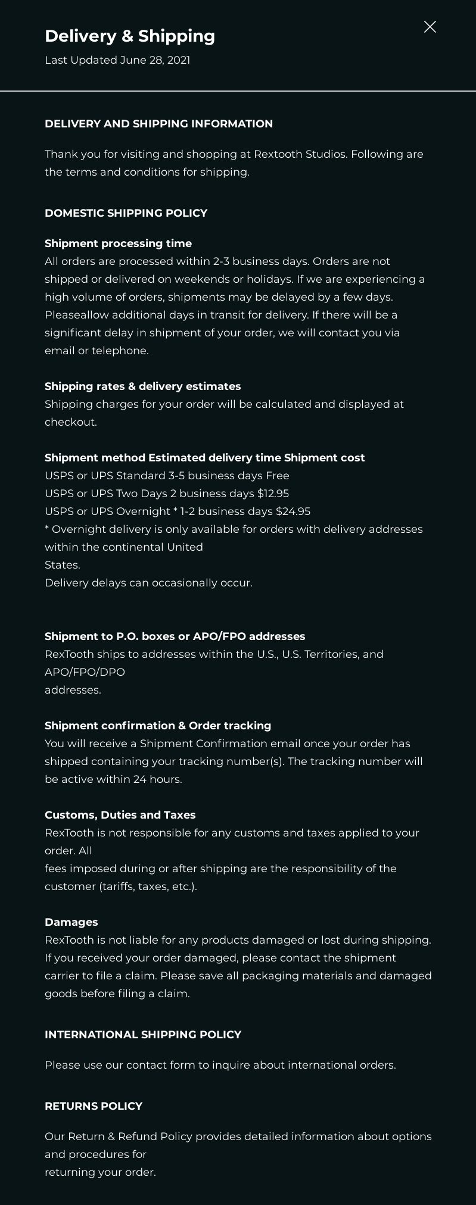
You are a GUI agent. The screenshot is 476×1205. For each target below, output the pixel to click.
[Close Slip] (430, 26)
